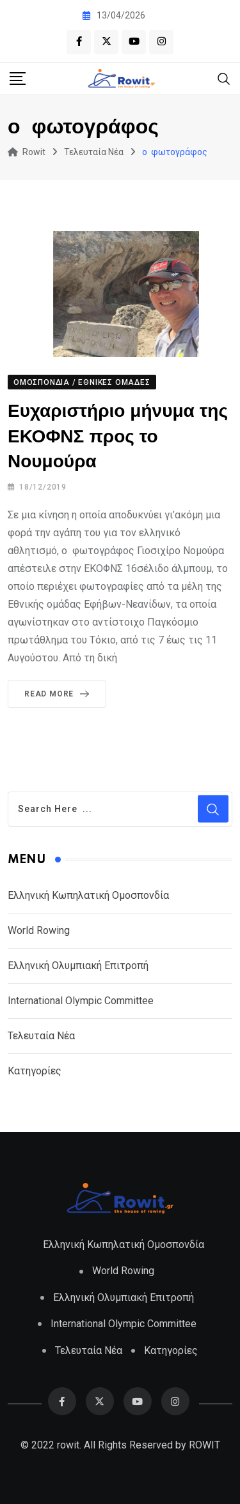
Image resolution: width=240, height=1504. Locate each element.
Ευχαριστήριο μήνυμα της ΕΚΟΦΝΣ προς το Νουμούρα (118, 436)
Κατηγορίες (34, 1070)
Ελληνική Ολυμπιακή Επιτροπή (78, 965)
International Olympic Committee (81, 1000)
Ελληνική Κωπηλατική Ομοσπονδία (88, 895)
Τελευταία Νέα (41, 1035)
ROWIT (204, 1444)
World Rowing (39, 930)
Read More (59, 694)
